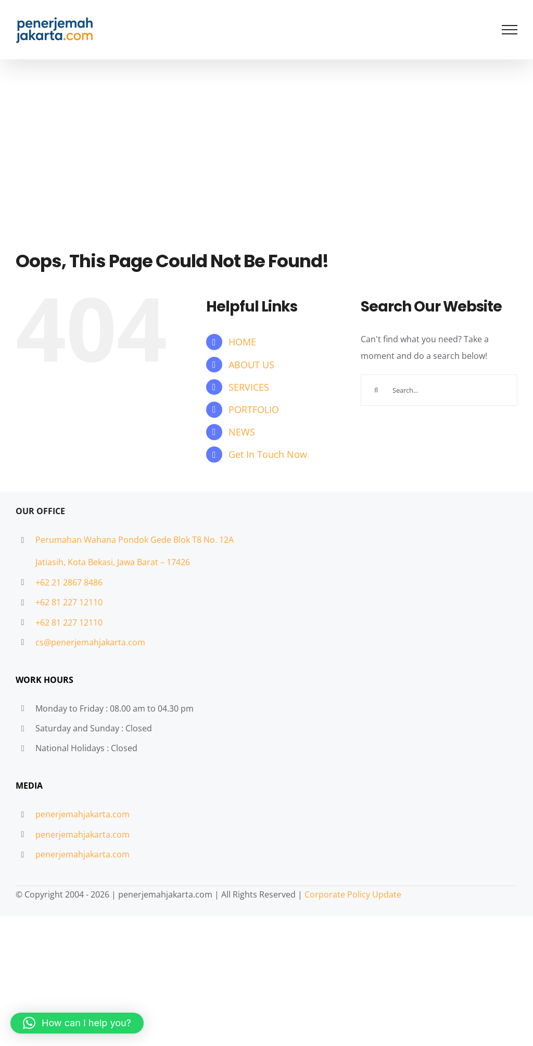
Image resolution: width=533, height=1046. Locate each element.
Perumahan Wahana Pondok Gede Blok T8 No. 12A (134, 539)
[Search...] (439, 390)
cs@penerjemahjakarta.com (90, 642)
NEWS (242, 432)
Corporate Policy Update (352, 894)
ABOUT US (251, 364)
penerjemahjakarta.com (82, 814)
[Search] (376, 390)
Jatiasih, (51, 562)
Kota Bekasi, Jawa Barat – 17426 (129, 562)
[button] (77, 1023)
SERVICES (249, 387)
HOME (242, 341)
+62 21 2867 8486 (69, 582)
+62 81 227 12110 (69, 602)
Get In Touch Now (268, 454)
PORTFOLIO (254, 409)
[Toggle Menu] (509, 29)
